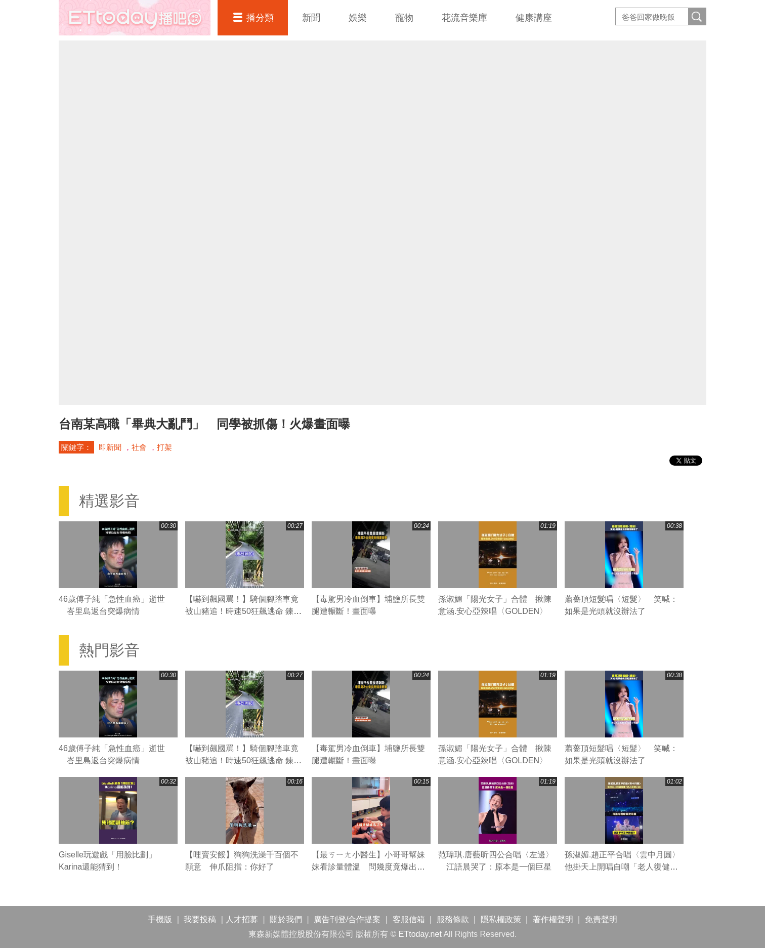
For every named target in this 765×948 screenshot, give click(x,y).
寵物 (404, 18)
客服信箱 (409, 919)
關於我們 (286, 919)
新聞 (311, 18)
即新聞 (110, 447)
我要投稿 (200, 919)
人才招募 (242, 919)
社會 (139, 447)
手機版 (160, 919)
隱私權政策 (501, 919)
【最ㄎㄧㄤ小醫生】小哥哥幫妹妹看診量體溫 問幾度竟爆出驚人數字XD (368, 866)
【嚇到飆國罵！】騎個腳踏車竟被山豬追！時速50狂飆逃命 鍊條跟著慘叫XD (243, 611)
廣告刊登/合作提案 (347, 919)
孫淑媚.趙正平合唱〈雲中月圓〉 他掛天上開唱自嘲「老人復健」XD (626, 866)
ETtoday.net (420, 934)
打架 (164, 447)
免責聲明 (601, 919)
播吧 (134, 17)
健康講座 (534, 18)
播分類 (260, 18)
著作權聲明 (553, 919)
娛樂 (358, 18)
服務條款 (453, 919)
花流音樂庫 (464, 18)
